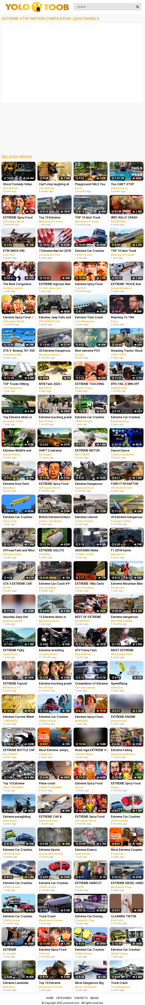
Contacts (81, 998)
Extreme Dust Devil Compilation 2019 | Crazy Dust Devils (16, 484)
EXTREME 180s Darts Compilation (89, 584)
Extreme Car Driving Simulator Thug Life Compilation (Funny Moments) (88, 917)
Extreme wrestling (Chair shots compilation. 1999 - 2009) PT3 (52, 650)
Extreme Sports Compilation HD (50, 850)
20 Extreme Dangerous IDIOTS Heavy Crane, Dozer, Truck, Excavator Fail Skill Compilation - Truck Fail (55, 351)
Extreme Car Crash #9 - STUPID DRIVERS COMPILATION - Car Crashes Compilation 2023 (55, 584)
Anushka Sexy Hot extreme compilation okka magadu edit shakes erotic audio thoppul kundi (17, 617)
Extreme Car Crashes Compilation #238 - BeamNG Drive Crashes (19, 917)
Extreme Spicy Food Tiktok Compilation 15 (54, 950)
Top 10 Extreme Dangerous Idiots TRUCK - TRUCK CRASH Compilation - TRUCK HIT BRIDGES (19, 784)
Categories (64, 998)
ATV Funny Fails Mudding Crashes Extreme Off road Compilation (87, 650)
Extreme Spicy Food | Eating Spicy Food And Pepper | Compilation (90, 717)
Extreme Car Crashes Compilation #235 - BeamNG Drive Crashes (55, 717)
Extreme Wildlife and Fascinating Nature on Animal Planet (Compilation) (18, 451)
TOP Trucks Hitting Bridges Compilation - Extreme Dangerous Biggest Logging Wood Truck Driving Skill (19, 384)
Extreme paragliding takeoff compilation (17, 817)
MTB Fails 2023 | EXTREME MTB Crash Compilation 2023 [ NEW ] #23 (53, 384)
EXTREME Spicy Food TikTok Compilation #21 (91, 817)
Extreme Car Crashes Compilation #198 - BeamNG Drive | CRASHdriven (89, 251)
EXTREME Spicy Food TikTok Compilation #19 (19, 218)
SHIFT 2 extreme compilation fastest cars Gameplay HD (52, 451)
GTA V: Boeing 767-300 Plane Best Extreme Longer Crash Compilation (19, 351)
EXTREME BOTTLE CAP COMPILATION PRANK (19, 750)
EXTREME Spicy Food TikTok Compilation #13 (55, 484)
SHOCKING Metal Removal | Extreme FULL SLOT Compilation (91, 551)
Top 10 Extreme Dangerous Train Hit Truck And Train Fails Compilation (53, 218)
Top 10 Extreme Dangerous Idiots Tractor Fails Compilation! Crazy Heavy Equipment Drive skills (55, 983)
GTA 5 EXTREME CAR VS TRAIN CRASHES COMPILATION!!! (17, 584)
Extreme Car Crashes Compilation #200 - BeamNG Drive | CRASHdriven (89, 417)
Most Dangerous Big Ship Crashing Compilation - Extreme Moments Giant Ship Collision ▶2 (90, 983)
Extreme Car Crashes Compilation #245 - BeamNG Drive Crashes (19, 850)
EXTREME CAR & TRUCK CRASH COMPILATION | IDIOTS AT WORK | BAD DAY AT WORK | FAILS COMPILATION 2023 (55, 817)
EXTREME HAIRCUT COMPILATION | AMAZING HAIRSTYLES (91, 883)
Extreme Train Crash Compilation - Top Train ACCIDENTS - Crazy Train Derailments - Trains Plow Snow (91, 318)
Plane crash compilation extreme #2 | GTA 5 (55, 784)
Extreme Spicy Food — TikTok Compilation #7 (18, 318)
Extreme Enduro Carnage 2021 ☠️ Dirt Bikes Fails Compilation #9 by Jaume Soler (91, 850)
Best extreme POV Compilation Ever (87, 351)
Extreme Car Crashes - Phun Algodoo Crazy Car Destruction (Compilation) (18, 517)
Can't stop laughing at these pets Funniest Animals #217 (54, 184)
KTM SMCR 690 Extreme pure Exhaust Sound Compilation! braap (18, 251)
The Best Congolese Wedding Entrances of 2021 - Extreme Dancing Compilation (19, 284)
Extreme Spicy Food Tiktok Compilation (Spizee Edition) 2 (88, 284)
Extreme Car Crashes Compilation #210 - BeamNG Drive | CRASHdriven (17, 883)
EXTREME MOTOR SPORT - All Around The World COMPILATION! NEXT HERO (91, 451)
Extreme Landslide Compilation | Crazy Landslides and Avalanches (16, 983)
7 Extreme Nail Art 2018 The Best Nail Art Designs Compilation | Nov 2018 (55, 251)
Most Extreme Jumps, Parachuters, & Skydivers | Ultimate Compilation (54, 750)
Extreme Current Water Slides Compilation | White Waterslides (18, 717)
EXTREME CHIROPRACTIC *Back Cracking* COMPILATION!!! (18, 950)
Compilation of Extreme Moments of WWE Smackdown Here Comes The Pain (91, 684)
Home (50, 998)
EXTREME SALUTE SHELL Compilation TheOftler (52, 551)
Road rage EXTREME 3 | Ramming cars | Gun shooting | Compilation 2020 (91, 750)
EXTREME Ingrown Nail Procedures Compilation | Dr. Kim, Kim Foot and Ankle (54, 284)
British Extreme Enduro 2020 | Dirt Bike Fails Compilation (54, 517)
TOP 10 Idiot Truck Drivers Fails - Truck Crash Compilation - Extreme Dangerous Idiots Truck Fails (89, 218)
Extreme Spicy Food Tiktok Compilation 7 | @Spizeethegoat (90, 784)
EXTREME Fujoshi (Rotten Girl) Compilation (15, 684)
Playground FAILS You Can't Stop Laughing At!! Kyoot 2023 (91, 184)
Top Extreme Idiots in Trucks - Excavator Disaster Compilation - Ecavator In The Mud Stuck (18, 417)
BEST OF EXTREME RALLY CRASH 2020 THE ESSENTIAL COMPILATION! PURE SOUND (89, 617)
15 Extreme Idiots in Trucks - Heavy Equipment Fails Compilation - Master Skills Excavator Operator (53, 617)
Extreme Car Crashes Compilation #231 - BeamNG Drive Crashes (55, 883)
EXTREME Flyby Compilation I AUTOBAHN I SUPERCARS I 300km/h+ (13, 650)
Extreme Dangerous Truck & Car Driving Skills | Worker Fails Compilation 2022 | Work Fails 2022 (88, 484)
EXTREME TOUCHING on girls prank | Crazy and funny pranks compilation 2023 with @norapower (90, 384)
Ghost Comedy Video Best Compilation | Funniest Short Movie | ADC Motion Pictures (18, 184)
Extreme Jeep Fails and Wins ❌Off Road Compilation (55, 318)
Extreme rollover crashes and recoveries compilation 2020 (91, 517)
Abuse (94, 998)
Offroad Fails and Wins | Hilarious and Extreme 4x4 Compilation (19, 551)
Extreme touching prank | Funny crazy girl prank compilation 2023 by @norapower (55, 417)
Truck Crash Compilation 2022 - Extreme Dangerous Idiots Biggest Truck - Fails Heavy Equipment (54, 917)
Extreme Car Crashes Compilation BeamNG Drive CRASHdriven (90, 950)
